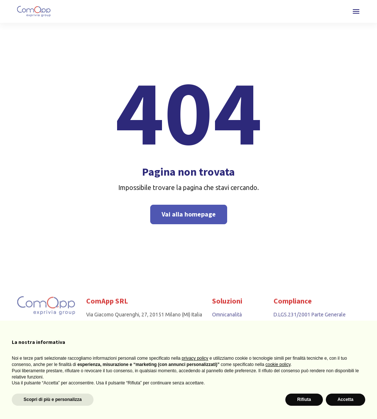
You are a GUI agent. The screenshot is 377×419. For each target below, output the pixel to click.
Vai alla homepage (189, 214)
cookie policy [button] (277, 364)
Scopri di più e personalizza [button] (53, 399)
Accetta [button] (345, 399)
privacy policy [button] (195, 358)
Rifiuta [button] (304, 399)
